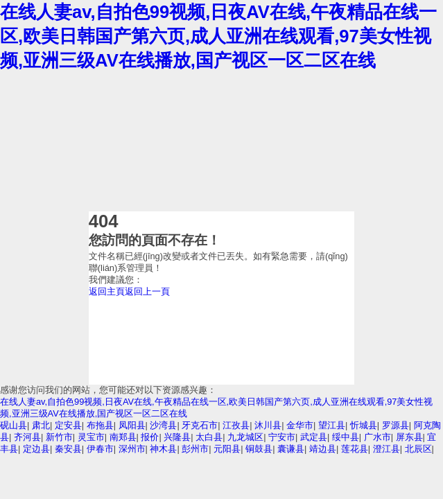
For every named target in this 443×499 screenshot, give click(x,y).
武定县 (313, 437)
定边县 (36, 449)
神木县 (163, 449)
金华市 (299, 425)
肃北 (41, 425)
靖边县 (322, 449)
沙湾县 (163, 425)
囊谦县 (290, 449)
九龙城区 (245, 437)
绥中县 (345, 437)
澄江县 (386, 449)
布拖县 (100, 425)
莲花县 (354, 449)
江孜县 (236, 425)
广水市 (377, 437)
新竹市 (59, 437)
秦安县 (68, 449)
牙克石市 (200, 425)
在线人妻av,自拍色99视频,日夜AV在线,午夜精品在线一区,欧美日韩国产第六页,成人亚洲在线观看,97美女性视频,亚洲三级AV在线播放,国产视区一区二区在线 (218, 36)
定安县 (68, 425)
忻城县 (363, 425)
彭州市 (195, 449)
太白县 (209, 437)
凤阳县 (132, 425)
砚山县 (13, 425)
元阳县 (227, 449)
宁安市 (281, 437)
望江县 (331, 425)
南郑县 (123, 437)
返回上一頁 (147, 291)
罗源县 (395, 425)
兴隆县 (177, 437)
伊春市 (100, 449)
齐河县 (27, 437)
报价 (150, 437)
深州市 (132, 449)
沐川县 (267, 425)
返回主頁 (107, 291)
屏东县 (409, 437)
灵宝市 (91, 437)
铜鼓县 (258, 449)
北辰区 (418, 449)
